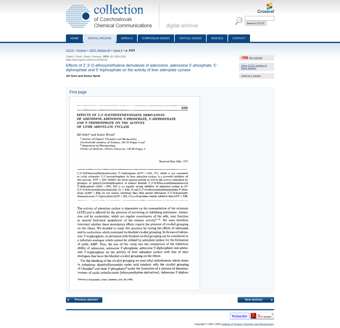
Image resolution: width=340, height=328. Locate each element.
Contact (239, 38)
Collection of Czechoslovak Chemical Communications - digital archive (113, 4)
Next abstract (253, 299)
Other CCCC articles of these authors (254, 66)
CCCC (70, 50)
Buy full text (255, 58)
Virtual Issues (190, 38)
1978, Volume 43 (99, 50)
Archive (81, 50)
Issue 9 (117, 50)
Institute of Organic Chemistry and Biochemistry (247, 324)
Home (74, 38)
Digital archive (99, 38)
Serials (127, 38)
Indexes (217, 38)
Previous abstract (86, 299)
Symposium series (156, 38)
